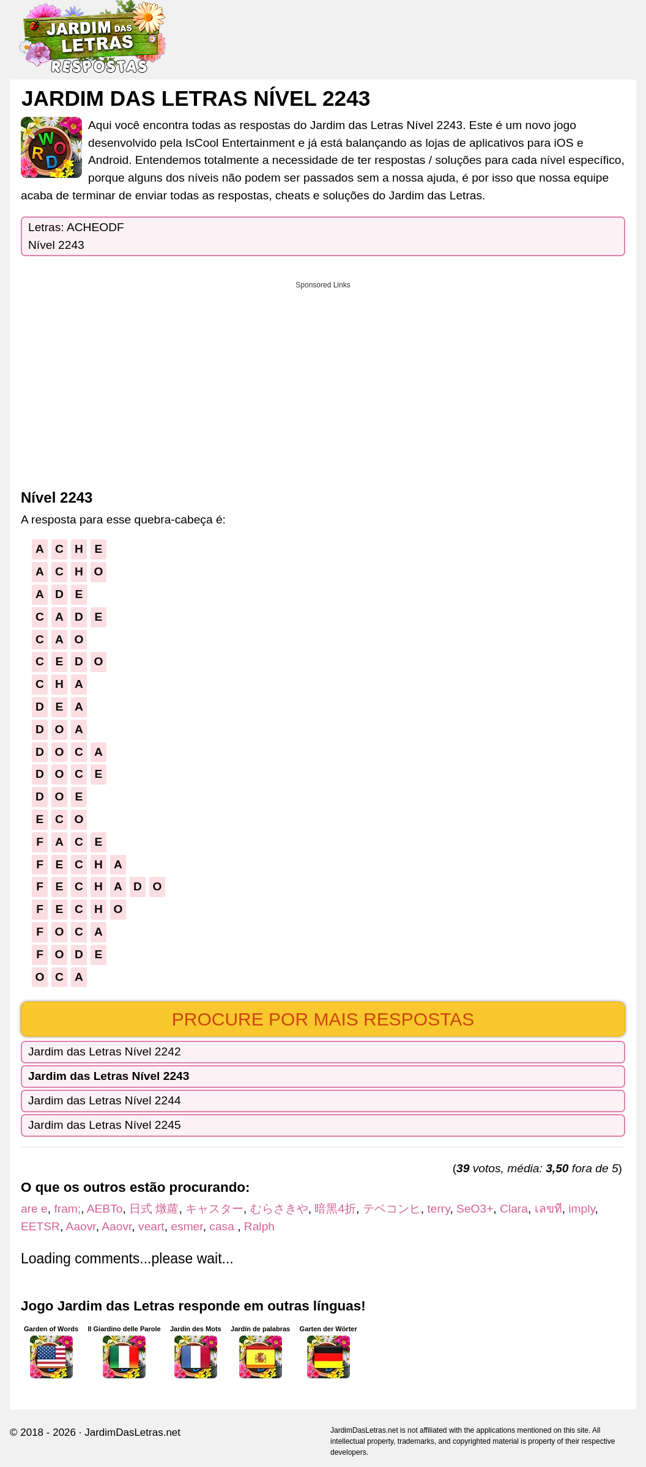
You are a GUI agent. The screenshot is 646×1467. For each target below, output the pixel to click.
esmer (186, 1226)
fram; (67, 1208)
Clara (514, 1208)
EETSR (40, 1226)
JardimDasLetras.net (132, 1432)
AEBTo (105, 1208)
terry (438, 1208)
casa (223, 1226)
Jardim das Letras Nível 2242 (104, 1051)
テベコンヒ (392, 1208)
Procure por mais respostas (323, 1019)
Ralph (259, 1226)
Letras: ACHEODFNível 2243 (76, 236)
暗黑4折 (335, 1208)
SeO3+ (474, 1208)
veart (151, 1226)
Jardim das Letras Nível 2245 (104, 1124)
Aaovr (81, 1226)
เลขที (548, 1208)
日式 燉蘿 (154, 1208)
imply (581, 1208)
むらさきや (279, 1208)
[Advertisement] (323, 381)
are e (34, 1208)
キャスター (214, 1208)
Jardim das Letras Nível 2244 (104, 1100)
